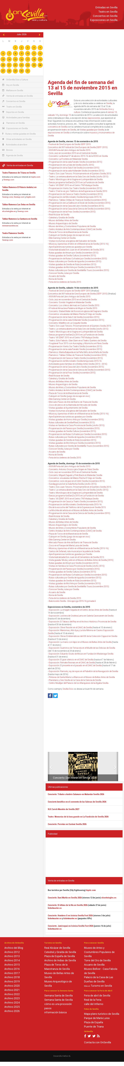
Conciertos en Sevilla (105, 15)
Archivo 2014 (12, 960)
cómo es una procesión (58, 1004)
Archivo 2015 (12, 964)
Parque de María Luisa (96, 1018)
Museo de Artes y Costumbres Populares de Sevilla (72, 226)
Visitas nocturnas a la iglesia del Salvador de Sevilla (72, 241)
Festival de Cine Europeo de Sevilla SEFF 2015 (70, 144)
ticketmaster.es (55, 908)
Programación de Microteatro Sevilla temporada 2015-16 (75, 197)
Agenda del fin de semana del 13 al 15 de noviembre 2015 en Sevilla (82, 87)
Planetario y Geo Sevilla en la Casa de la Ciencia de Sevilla (75, 680)
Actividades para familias (16, 117)
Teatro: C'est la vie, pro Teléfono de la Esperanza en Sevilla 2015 (78, 191)
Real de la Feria (92, 999)
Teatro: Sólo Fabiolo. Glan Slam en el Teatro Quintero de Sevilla (77, 340)
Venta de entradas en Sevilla (17, 96)
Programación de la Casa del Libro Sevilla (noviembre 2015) (76, 206)
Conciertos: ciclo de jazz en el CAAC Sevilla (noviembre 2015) (77, 481)
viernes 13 (112, 112)
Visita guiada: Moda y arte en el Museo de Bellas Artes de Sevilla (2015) (81, 560)
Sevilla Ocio (68, 689)
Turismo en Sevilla (101, 985)
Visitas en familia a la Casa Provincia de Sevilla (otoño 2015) (76, 425)
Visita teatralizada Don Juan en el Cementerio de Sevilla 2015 (76, 250)
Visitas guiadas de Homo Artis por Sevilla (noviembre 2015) (76, 419)
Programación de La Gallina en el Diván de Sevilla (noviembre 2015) (79, 203)
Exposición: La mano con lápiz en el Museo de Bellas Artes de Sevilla (80, 642)
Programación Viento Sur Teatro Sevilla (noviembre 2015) (75, 188)
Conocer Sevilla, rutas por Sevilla (64, 273)
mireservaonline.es (10, 226)
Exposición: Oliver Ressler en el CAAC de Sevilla (70, 627)
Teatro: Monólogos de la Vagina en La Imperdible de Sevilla (76, 179)
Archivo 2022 (12, 994)
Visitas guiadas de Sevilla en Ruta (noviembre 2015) (72, 264)
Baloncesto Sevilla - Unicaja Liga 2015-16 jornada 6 (72, 601)
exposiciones (94, 118)
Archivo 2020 (12, 985)
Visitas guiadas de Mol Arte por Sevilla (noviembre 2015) (75, 267)
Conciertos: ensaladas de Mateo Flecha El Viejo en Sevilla (75, 314)
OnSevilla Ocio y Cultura (15, 79)
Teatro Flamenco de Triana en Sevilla (19, 173)
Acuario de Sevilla (57, 276)
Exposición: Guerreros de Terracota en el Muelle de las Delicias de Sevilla (82, 648)
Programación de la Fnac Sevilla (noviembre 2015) (72, 212)
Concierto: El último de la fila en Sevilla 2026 (67, 905)
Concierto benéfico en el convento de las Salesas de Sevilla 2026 (77, 802)
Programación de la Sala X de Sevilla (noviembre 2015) (74, 168)
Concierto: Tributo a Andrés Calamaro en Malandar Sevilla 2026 (76, 794)
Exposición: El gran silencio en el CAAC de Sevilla (71, 659)
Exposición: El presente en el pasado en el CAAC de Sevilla (75, 665)
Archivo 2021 (12, 989)
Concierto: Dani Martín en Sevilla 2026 (75, 777)
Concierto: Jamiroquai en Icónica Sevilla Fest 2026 (70, 926)
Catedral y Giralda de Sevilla (61, 217)
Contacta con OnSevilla (97, 1042)
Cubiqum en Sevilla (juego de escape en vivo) (69, 235)
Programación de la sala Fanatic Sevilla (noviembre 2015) (75, 162)
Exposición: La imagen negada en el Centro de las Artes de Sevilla (78, 610)
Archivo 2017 (12, 973)
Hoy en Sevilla (10, 85)
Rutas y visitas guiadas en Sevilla (19, 133)
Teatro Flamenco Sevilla (13, 233)
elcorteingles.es (9, 211)
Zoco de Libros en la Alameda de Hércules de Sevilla (73, 405)
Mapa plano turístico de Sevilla (101, 1013)
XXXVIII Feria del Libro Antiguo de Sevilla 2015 (69, 150)
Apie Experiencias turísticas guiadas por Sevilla (70, 247)
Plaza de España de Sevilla (59, 956)
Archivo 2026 (12, 1011)
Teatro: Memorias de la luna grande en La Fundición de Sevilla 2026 (78, 817)
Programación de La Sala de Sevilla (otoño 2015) (71, 165)
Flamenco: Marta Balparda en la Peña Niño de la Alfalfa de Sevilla (78, 352)
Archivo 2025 (12, 1006)
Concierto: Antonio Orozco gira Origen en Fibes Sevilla (73, 469)
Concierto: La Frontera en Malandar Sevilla (68, 159)
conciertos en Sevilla (57, 127)
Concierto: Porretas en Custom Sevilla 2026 (67, 824)
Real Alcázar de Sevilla (59, 214)
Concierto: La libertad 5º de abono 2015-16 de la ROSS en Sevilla (78, 156)
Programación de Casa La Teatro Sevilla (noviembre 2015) (76, 194)
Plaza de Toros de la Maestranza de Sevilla (68, 232)
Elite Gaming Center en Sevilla (62, 238)
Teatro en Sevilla (107, 11)
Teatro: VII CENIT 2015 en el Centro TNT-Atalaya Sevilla (73, 185)
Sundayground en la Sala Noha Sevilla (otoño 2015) (73, 484)
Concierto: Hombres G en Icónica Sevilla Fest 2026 (70, 915)
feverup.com (9, 180)
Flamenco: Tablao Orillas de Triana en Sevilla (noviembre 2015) (78, 200)
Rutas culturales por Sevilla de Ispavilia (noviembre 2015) (75, 261)
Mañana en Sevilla (12, 90)
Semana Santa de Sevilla (58, 995)
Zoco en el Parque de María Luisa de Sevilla (68, 545)
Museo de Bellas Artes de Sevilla (63, 220)
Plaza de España (93, 1022)
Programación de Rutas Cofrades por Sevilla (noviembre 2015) (78, 258)
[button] (49, 766)
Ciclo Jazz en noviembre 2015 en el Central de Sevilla (73, 153)
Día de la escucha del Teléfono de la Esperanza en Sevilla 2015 (77, 507)
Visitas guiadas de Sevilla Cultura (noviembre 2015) (72, 255)
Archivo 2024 (12, 1002)
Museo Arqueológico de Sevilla (63, 223)
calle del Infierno (93, 1004)
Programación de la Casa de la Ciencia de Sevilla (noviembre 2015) (79, 209)
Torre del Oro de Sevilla (97, 960)
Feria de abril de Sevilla (97, 995)
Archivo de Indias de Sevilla (60, 960)
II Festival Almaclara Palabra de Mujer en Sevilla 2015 (73, 308)
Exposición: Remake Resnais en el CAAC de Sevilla (72, 662)
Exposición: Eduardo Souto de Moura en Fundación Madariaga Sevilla (81, 654)
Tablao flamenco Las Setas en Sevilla (18, 204)
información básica (55, 1012)
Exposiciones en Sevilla (103, 20)
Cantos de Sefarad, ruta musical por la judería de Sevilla (74, 551)
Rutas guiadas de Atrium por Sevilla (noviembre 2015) (73, 252)
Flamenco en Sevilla (13, 123)
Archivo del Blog (13, 947)
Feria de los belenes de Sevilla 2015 (65, 282)
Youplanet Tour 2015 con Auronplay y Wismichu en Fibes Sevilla (78, 343)
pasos (48, 1008)
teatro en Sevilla (69, 130)
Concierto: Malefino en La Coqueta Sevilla (68, 323)
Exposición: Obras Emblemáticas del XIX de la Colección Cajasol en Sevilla (83, 636)
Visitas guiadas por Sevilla (92, 130)
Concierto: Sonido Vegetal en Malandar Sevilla (70, 302)
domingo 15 (65, 115)
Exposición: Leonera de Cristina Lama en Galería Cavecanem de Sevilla (81, 616)
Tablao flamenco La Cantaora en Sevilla (19, 219)
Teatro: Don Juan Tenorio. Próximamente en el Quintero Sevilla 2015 (80, 173)
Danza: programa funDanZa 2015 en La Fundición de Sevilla (76, 182)
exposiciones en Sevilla (58, 132)
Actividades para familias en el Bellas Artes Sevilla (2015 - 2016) (78, 364)
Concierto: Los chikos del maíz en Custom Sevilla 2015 (74, 305)
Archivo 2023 (12, 998)
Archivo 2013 (12, 956)
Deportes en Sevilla (13, 112)
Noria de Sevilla (56, 279)
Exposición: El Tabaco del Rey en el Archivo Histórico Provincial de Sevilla (82, 621)
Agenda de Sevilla (12, 155)
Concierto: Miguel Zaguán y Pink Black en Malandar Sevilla (75, 475)
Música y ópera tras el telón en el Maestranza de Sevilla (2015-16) (79, 244)
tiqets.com (35, 177)
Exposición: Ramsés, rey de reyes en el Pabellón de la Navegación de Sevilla (83, 671)
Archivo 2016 (12, 968)
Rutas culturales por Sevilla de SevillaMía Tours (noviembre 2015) (79, 270)
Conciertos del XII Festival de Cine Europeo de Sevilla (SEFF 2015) (78, 147)
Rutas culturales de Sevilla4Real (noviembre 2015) (72, 422)
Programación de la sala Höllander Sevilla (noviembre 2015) (76, 171)
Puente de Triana (94, 1026)
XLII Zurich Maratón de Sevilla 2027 (63, 809)
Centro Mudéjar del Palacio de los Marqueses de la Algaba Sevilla (78, 683)
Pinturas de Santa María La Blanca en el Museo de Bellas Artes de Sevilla (82, 677)
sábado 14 (53, 115)
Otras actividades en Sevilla (17, 139)
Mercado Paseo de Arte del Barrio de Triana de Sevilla (73, 402)
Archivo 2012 (12, 952)
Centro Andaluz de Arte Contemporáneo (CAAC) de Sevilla (75, 229)
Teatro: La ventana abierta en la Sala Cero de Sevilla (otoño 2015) (78, 176)
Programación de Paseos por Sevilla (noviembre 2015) (74, 428)
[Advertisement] (84, 54)
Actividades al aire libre (14, 144)
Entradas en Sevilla (106, 7)
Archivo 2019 (12, 981)
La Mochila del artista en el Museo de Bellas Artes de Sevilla (76, 510)
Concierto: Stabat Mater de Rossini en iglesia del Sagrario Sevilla (78, 311)
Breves (7, 150)
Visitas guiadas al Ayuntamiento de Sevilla (68, 408)
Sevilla (109, 103)
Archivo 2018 (12, 977)
